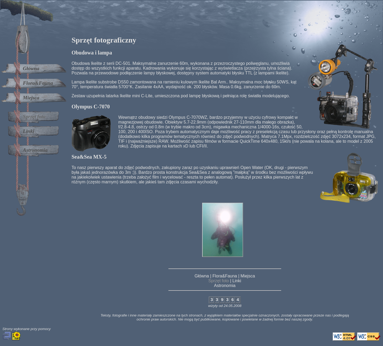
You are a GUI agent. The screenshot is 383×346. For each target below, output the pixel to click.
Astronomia (35, 150)
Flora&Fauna (38, 83)
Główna (31, 68)
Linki (28, 131)
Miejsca (31, 97)
